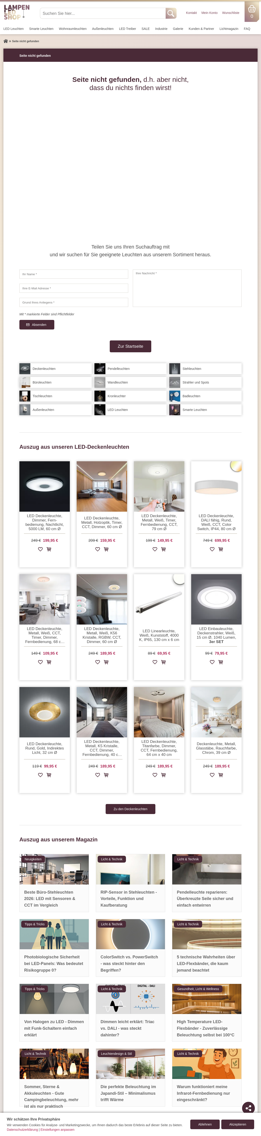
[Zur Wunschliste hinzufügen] (40, 550)
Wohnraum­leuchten (72, 29)
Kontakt (191, 13)
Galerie (178, 29)
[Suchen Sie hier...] (103, 13)
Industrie (161, 29)
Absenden (39, 325)
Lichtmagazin (228, 29)
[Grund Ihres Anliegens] (73, 302)
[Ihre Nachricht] (187, 288)
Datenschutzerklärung (22, 1129)
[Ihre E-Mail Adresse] (73, 288)
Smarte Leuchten (41, 29)
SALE (145, 29)
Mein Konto (209, 13)
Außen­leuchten (103, 29)
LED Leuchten (13, 29)
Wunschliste (230, 13)
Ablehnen (205, 1124)
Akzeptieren (237, 1124)
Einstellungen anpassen (58, 1129)
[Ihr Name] (73, 274)
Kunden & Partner (201, 29)
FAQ (247, 29)
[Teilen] (248, 1108)
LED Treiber (127, 29)
